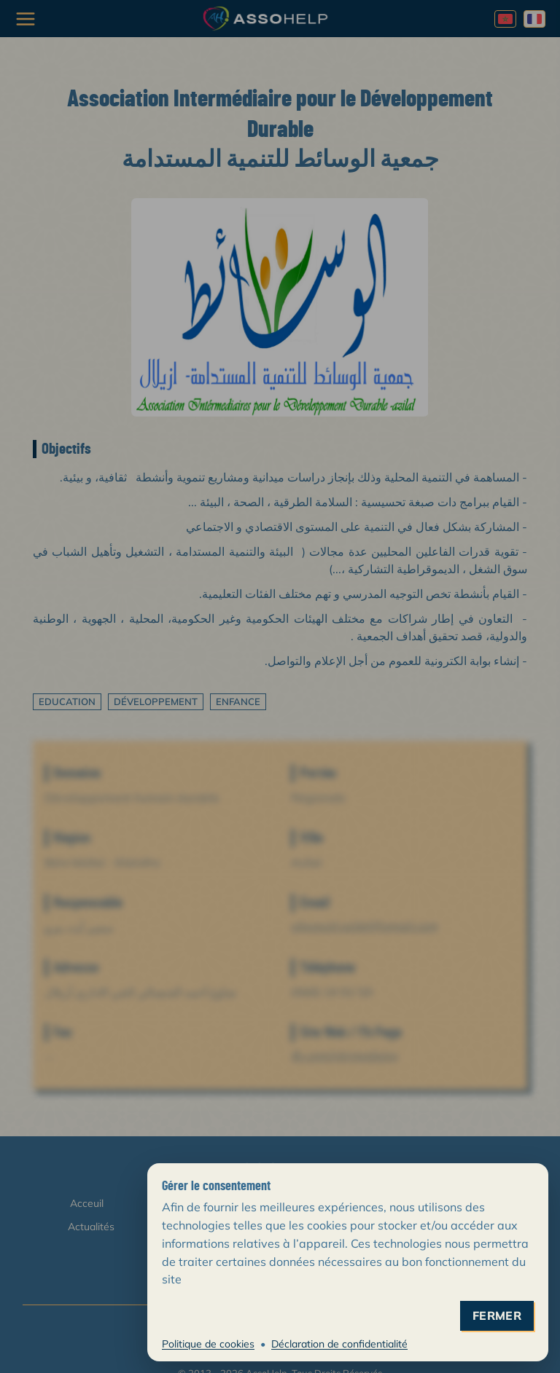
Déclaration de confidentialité (339, 1344)
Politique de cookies (208, 1344)
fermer (496, 1316)
